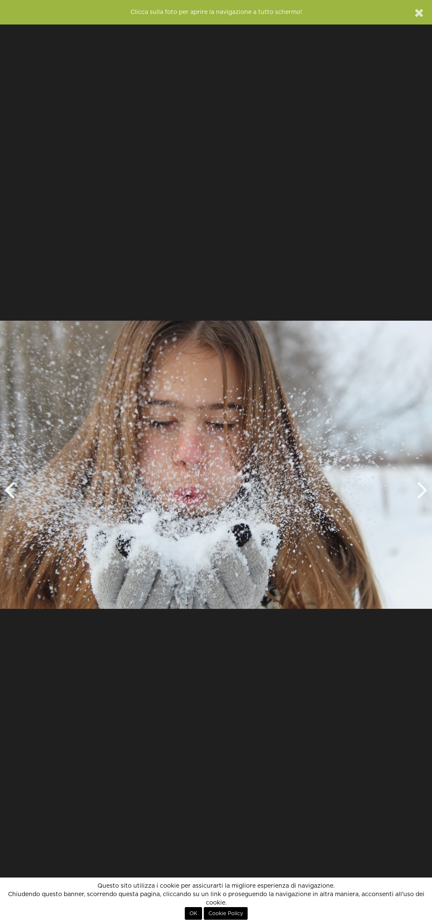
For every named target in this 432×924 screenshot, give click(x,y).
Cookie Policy (225, 913)
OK (193, 913)
